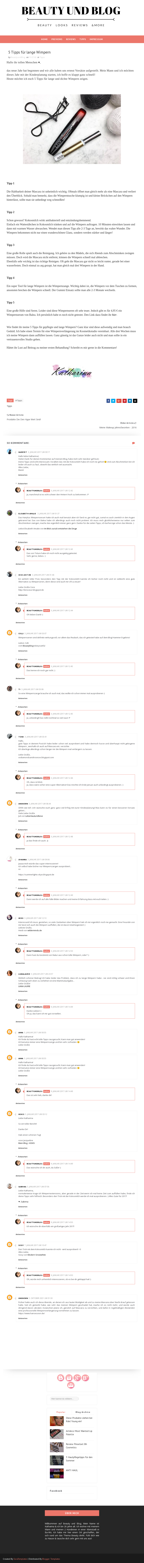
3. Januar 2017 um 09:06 (39, 857)
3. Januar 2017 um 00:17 (40, 447)
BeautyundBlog (39, 485)
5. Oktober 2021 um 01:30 (41, 1296)
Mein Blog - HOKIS (27, 1140)
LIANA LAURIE (25, 984)
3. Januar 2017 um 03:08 (33, 687)
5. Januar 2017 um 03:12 (37, 1112)
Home (44, 39)
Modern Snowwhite (37, 1252)
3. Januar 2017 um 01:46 (44, 572)
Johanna (23, 857)
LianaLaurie (25, 972)
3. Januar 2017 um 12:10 (36, 916)
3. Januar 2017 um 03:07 (36, 631)
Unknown (24, 801)
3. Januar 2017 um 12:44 (66, 608)
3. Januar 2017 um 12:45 (66, 664)
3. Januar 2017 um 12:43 (66, 547)
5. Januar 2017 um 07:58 (39, 1184)
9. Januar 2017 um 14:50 (66, 1220)
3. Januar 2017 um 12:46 (66, 775)
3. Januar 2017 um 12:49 (66, 893)
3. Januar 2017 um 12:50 (66, 948)
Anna (21, 1030)
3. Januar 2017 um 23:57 (43, 971)
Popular (60, 1410)
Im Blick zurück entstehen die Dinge (61, 526)
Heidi (21, 916)
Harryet (23, 447)
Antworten (23, 470)
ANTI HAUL (72, 1468)
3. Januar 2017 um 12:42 (66, 485)
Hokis (22, 1112)
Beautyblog (29, 643)
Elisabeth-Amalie (28, 508)
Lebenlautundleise (35, 813)
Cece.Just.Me (25, 572)
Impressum (96, 39)
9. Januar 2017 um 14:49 (66, 1004)
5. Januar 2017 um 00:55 (36, 1030)
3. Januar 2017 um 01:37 (49, 508)
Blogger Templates (51, 1557)
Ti (20, 687)
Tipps (82, 39)
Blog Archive (83, 1410)
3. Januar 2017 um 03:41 (37, 734)
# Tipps (19, 402)
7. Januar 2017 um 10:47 (36, 1243)
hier (115, 316)
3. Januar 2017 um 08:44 (41, 801)
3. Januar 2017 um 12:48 (66, 834)
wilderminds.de (35, 928)
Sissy (21, 1243)
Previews (56, 39)
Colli (21, 631)
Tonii (22, 734)
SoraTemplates (20, 1557)
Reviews (71, 39)
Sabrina (23, 1184)
